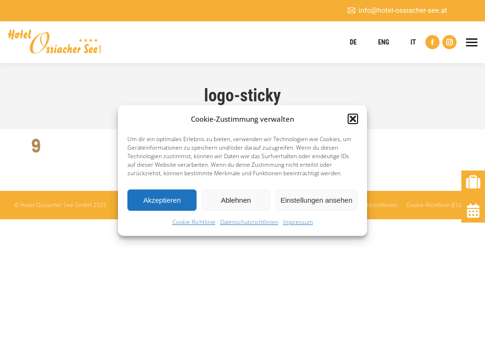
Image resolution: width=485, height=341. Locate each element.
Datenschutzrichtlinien (249, 222)
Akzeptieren (161, 200)
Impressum (298, 222)
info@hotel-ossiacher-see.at (397, 11)
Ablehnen (236, 200)
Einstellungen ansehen (316, 200)
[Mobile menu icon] (471, 42)
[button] (353, 119)
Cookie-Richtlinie (194, 222)
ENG (383, 42)
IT (413, 42)
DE (353, 42)
